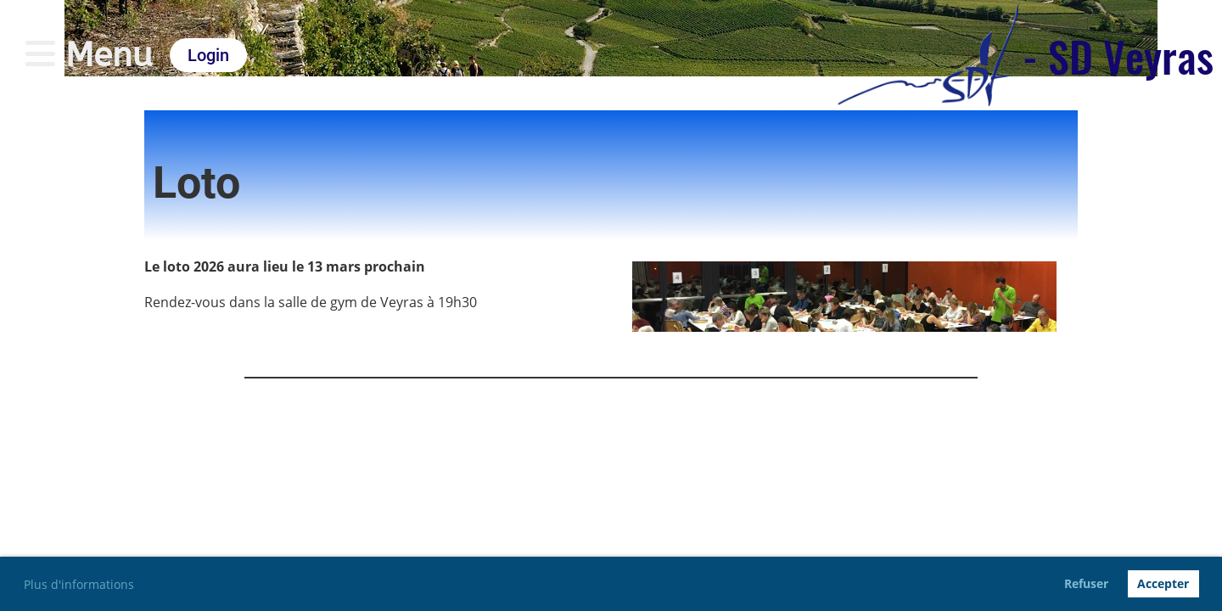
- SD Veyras (1118, 55)
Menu (89, 55)
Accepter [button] (1163, 583)
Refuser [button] (1086, 583)
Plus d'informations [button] (79, 584)
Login (208, 55)
